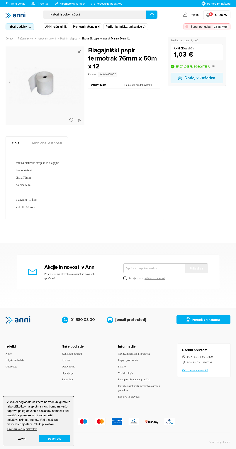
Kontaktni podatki (72, 353)
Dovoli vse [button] (54, 438)
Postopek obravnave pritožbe (134, 379)
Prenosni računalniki (86, 26)
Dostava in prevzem (129, 396)
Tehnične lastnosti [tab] (46, 143)
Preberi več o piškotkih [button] (22, 429)
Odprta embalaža (15, 360)
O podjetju (68, 373)
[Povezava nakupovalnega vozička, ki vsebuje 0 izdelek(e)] (216, 15)
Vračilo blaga (125, 373)
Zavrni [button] (22, 438)
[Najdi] (151, 15)
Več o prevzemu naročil (195, 370)
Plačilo (122, 366)
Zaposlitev (67, 379)
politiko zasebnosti (154, 278)
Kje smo (66, 360)
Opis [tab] (15, 143)
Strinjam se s (144, 278)
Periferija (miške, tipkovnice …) (126, 26)
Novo (9, 353)
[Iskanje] (100, 15)
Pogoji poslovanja (128, 360)
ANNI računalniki (56, 26)
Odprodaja (11, 366)
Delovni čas (68, 366)
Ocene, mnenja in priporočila (134, 353)
